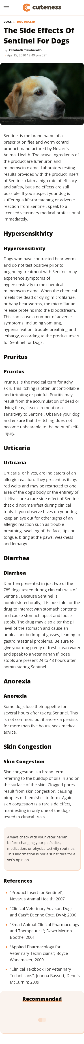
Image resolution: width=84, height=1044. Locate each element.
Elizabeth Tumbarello (25, 50)
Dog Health (26, 22)
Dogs (8, 22)
